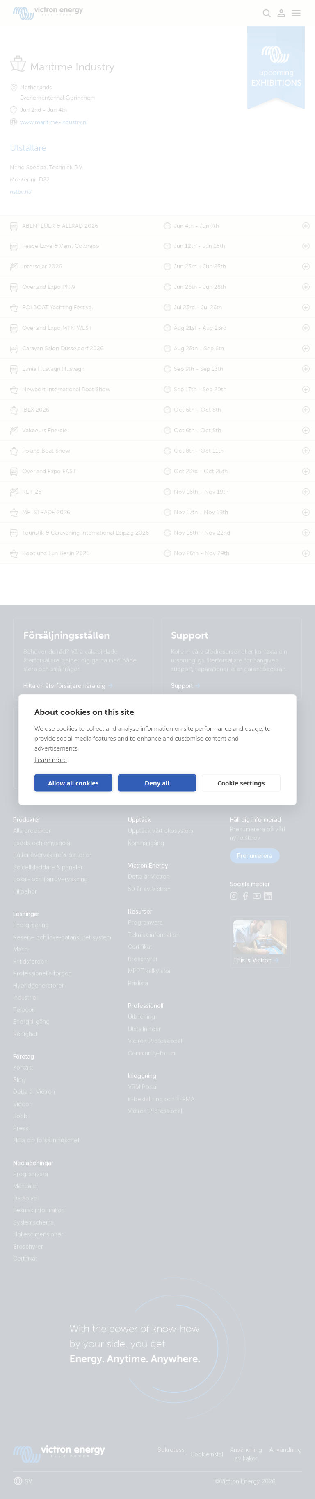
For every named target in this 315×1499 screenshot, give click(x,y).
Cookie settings (241, 783)
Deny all (157, 783)
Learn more (50, 759)
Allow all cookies (73, 783)
